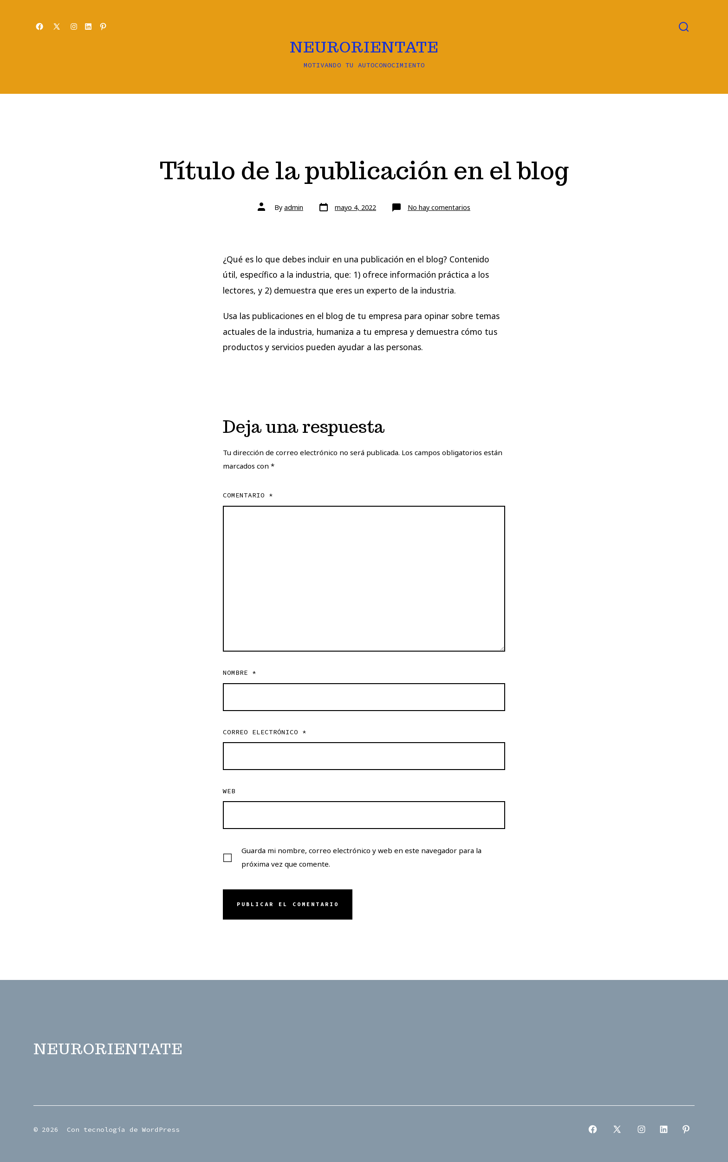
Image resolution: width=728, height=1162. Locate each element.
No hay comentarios (439, 207)
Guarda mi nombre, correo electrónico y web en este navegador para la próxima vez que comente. (361, 857)
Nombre (239, 672)
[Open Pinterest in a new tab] (103, 26)
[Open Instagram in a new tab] (74, 26)
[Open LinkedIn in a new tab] (88, 26)
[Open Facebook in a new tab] (39, 26)
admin (293, 207)
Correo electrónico (264, 732)
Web (229, 791)
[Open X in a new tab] (56, 26)
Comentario (248, 495)
